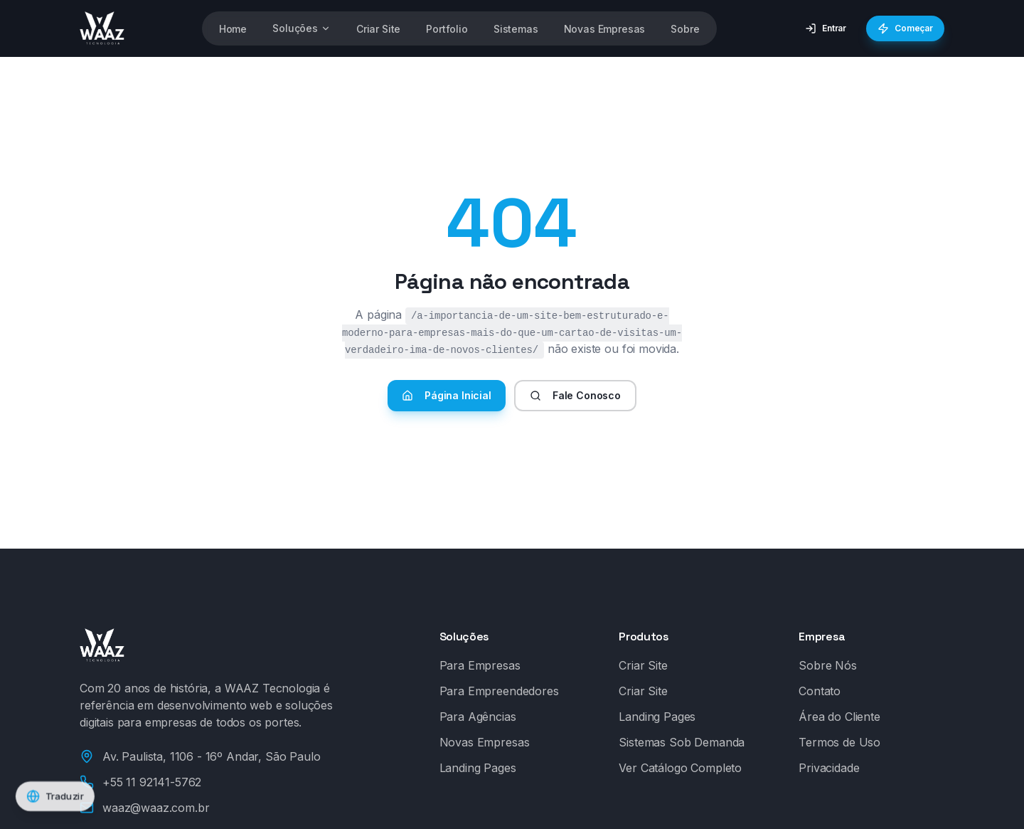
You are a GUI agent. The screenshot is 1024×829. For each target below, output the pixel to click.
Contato (820, 691)
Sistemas (516, 29)
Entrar (825, 28)
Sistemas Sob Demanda (682, 742)
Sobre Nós (828, 665)
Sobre (685, 29)
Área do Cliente (839, 716)
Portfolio (447, 29)
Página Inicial (446, 395)
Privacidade (829, 768)
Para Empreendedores (499, 691)
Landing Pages (477, 768)
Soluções (301, 28)
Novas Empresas (605, 29)
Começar (899, 28)
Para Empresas (480, 665)
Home (233, 29)
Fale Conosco (575, 395)
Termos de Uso (839, 742)
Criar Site (378, 29)
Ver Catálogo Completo (680, 768)
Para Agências (477, 716)
